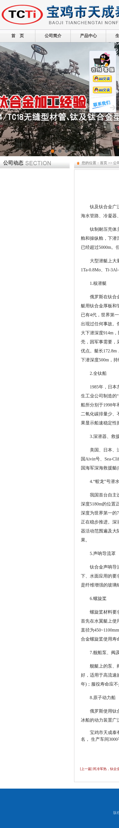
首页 (103, 163)
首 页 (17, 35)
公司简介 (53, 35)
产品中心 (88, 35)
